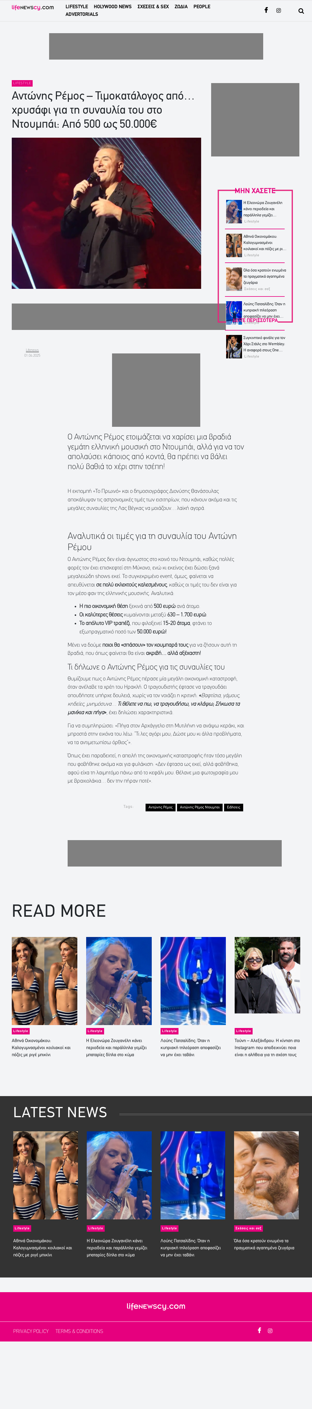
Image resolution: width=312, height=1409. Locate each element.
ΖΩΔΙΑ (181, 6)
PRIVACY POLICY (31, 1331)
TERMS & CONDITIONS (79, 1331)
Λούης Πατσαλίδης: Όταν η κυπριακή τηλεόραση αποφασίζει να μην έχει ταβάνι (191, 1048)
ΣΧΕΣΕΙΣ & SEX (153, 6)
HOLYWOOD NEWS (113, 6)
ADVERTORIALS (82, 14)
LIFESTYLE (77, 6)
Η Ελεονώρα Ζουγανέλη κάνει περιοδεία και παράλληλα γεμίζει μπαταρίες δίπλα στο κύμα (116, 1048)
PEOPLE (201, 6)
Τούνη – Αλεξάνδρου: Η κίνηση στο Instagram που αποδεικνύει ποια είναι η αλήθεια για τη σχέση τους (267, 1048)
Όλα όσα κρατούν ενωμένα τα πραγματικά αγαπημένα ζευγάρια (264, 276)
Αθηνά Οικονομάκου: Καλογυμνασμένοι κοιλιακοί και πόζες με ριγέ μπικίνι (41, 1048)
